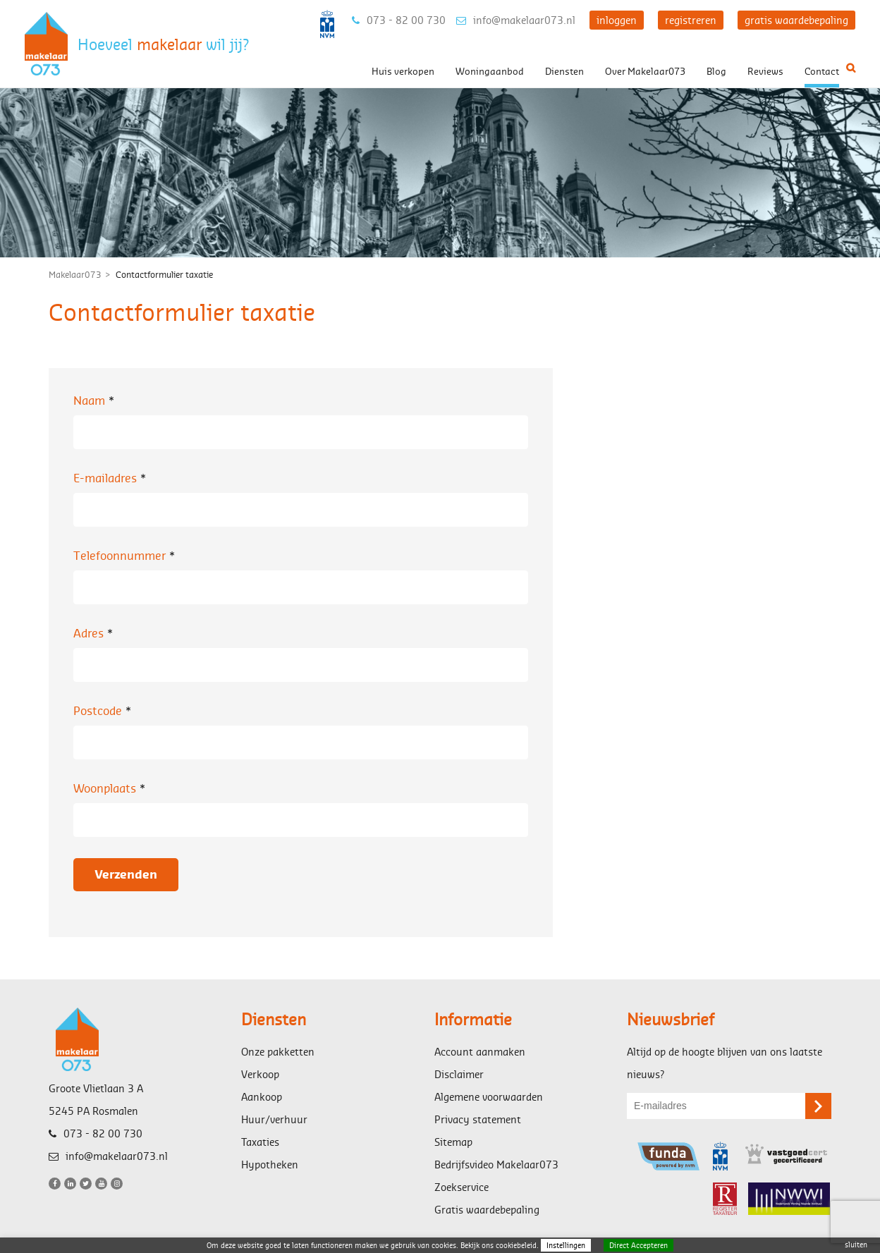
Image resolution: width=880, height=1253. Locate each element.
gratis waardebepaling (796, 20)
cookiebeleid (516, 1245)
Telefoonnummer (125, 555)
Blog (716, 71)
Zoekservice (461, 1187)
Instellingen (565, 1245)
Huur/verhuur (274, 1119)
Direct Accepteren (638, 1245)
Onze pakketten (277, 1052)
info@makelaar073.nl (515, 20)
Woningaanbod (490, 71)
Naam (95, 400)
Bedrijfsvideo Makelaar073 (496, 1165)
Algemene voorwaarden (488, 1097)
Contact (822, 71)
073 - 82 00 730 (399, 20)
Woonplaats (111, 788)
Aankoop (261, 1097)
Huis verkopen (403, 71)
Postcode (104, 710)
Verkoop (260, 1074)
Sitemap (453, 1142)
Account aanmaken (479, 1052)
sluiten (856, 1244)
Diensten (564, 71)
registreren (690, 20)
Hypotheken (269, 1165)
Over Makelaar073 (645, 71)
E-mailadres (111, 477)
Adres (94, 633)
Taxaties (260, 1142)
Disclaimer (459, 1074)
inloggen (617, 20)
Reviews (765, 71)
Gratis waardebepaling (486, 1210)
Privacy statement (477, 1119)
